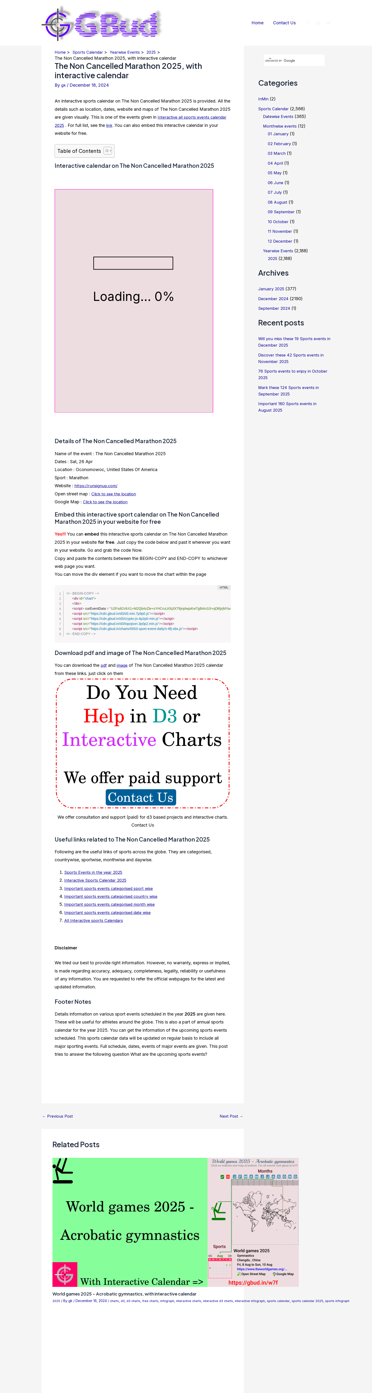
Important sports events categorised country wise (113, 896)
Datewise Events (279, 116)
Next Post (230, 1116)
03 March (277, 153)
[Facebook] (318, 23)
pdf (104, 665)
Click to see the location (115, 493)
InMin (263, 98)
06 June (276, 182)
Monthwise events (281, 126)
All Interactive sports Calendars (95, 920)
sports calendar (291, 1301)
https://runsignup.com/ (96, 485)
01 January (278, 133)
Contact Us (285, 22)
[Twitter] (328, 23)
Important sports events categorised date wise (110, 912)
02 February (280, 143)
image (123, 665)
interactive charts (194, 1301)
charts (115, 1301)
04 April (275, 163)
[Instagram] (307, 23)
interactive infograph (260, 1301)
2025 (56, 1301)
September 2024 (275, 308)
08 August (278, 202)
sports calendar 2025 (322, 1301)
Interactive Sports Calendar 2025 (97, 880)
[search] (288, 61)
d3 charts (135, 1301)
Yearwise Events (279, 250)
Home (259, 22)
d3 (124, 1301)
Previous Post (58, 1116)
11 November (280, 231)
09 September (282, 211)
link (110, 125)
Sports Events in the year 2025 (95, 872)
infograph (171, 1301)
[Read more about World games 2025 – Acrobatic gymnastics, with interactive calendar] (175, 1222)
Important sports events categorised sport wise (111, 888)
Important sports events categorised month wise (112, 904)
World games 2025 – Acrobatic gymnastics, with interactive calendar (132, 1293)
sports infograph (354, 1301)
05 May (275, 172)
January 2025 (272, 288)
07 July (275, 192)
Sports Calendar (274, 108)
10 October (279, 221)
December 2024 (274, 298)
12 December (281, 241)
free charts (153, 1301)
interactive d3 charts (226, 1301)
